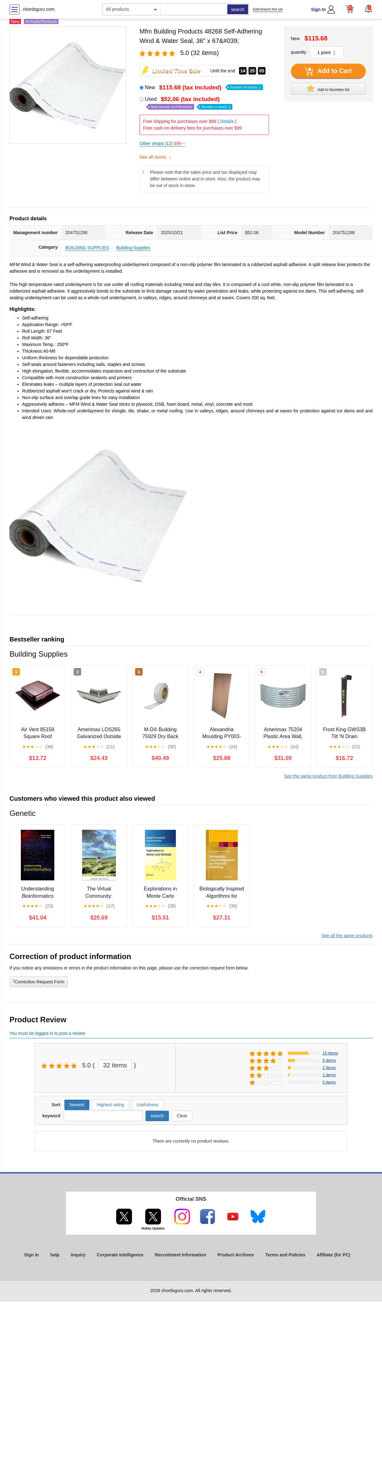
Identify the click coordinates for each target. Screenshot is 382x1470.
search (237, 9)
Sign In (318, 9)
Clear (182, 1115)
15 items (330, 1053)
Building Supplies (133, 247)
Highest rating (110, 1104)
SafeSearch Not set (268, 9)
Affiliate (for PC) (333, 1254)
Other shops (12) (162, 143)
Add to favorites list (328, 88)
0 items (329, 1082)
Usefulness (147, 1104)
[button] (368, 8)
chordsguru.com (38, 9)
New (204, 87)
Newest (76, 1104)
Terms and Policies (285, 1254)
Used (188, 103)
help (54, 1254)
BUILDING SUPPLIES (87, 247)
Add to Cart (328, 71)
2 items (329, 1067)
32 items (115, 1065)
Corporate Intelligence (120, 1254)
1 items (329, 1074)
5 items (329, 1060)
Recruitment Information (180, 1254)
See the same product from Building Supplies (328, 776)
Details (227, 121)
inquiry (78, 1254)
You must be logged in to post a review (47, 1033)
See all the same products (347, 935)
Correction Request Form (38, 981)
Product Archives (236, 1254)
